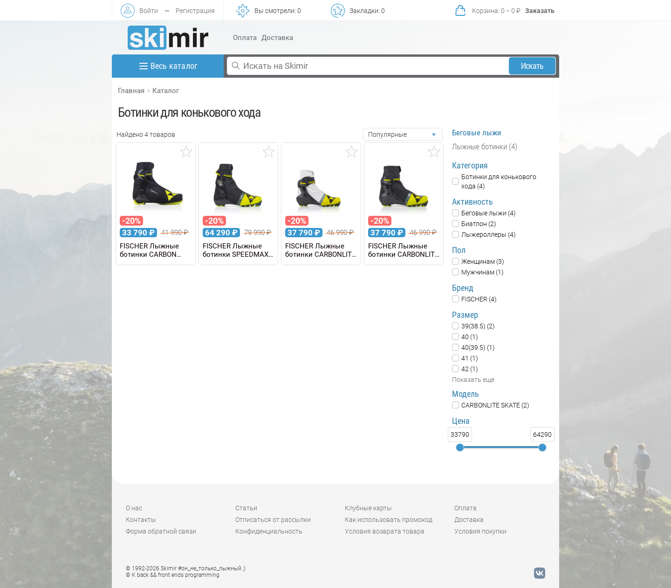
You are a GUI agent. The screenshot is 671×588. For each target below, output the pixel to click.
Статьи (246, 508)
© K (172, 575)
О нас (134, 508)
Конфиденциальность (268, 531)
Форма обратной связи (161, 531)
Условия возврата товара (385, 531)
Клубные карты (368, 508)
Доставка (277, 37)
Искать (532, 66)
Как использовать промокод (388, 519)
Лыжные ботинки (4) (484, 146)
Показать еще (473, 379)
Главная (131, 91)
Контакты (141, 519)
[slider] (460, 447)
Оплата (245, 37)
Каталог (165, 91)
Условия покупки (480, 531)
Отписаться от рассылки (273, 519)
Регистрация (195, 10)
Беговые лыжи (476, 132)
